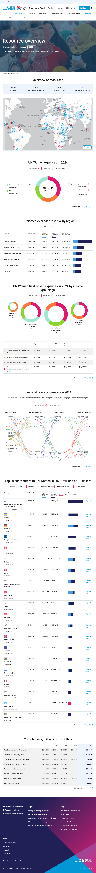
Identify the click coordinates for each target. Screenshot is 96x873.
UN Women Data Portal (11, 810)
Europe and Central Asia (69, 825)
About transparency (9, 842)
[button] (90, 100)
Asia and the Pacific (67, 818)
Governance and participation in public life (42, 818)
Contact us (6, 846)
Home (4, 18)
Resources (88, 13)
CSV (82, 206)
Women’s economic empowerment (40, 825)
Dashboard (83, 8)
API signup (6, 853)
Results (50, 8)
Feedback (6, 850)
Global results (18, 13)
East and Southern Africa (69, 822)
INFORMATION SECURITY (27, 868)
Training (91, 2)
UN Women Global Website (13, 813)
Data (86, 2)
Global (4, 2)
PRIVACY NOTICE (15, 868)
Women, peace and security (37, 822)
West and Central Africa (69, 829)
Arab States (65, 814)
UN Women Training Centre (13, 806)
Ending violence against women (38, 810)
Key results (32, 13)
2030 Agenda (70, 8)
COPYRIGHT (82, 868)
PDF (87, 206)
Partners (60, 8)
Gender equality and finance (37, 814)
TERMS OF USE (6, 868)
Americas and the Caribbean (70, 810)
